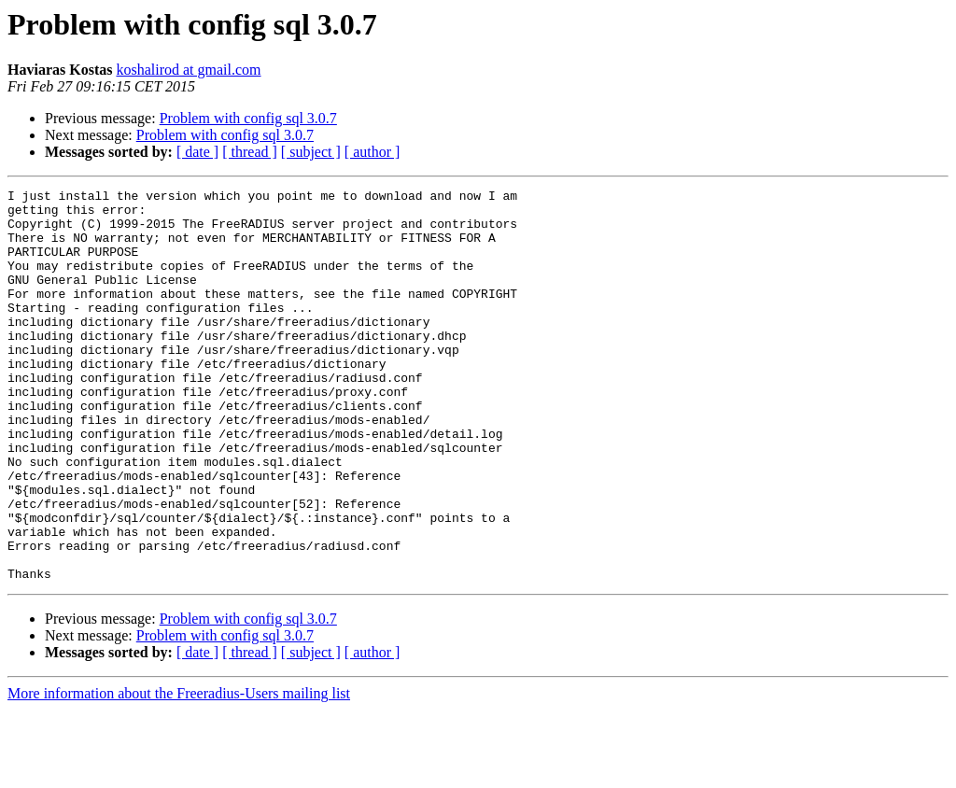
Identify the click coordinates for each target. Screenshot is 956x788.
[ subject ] (311, 152)
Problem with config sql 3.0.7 (248, 118)
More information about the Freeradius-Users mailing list (178, 772)
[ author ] (372, 152)
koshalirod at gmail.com (188, 69)
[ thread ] (249, 152)
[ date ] (197, 152)
